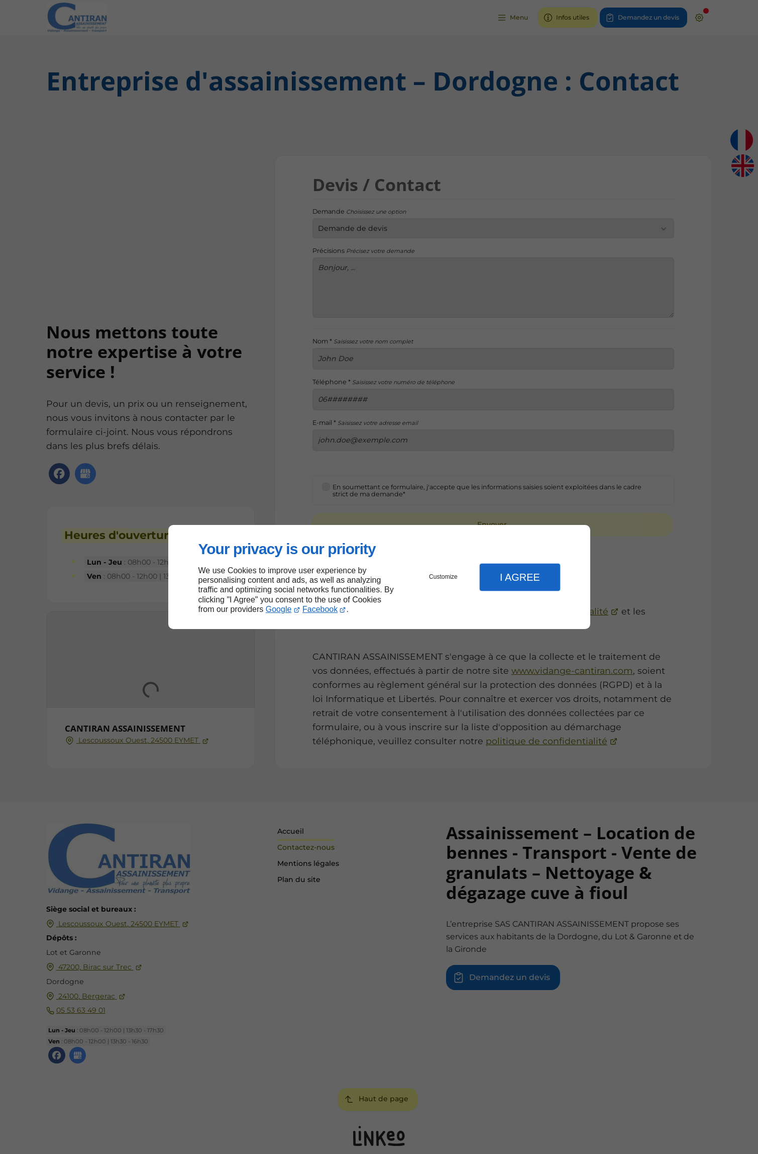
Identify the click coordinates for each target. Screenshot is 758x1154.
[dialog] (379, 577)
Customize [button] (443, 576)
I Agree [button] (520, 577)
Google (279, 609)
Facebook (320, 609)
